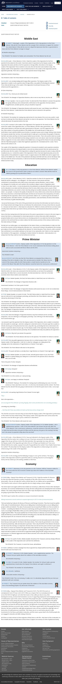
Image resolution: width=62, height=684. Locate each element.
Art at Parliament (46, 646)
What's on (45, 643)
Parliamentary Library (27, 638)
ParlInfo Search (5, 662)
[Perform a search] (59, 3)
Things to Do (46, 645)
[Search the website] (57, 3)
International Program (27, 639)
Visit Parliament (22, 9)
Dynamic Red (4, 634)
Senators (3, 636)
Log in (52, 3)
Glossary (4, 668)
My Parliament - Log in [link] (7, 658)
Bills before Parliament (27, 645)
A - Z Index (4, 666)
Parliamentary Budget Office (28, 668)
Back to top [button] (57, 681)
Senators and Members (32, 6)
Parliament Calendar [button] (28, 3)
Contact (36, 3)
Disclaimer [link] (29, 682)
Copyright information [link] (20, 682)
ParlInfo (41, 3)
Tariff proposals (25, 650)
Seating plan (4, 638)
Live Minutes (4, 648)
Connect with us (46, 636)
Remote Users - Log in (7, 660)
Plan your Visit (46, 648)
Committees (45, 658)
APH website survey (6, 663)
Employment (5, 665)
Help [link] (41, 682)
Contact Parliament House (49, 638)
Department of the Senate (28, 660)
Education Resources (27, 636)
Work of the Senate (6, 633)
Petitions (45, 634)
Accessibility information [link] (7, 682)
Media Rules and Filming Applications (51, 650)
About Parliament (7, 9)
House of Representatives (7, 643)
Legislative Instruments (27, 651)
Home (3, 6)
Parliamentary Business (14, 6)
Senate (3, 631)
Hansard (22, 14)
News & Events (47, 6)
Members (3, 650)
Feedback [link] (35, 682)
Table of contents (8, 18)
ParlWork (47, 3)
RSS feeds (4, 670)
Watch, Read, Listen (26, 633)
